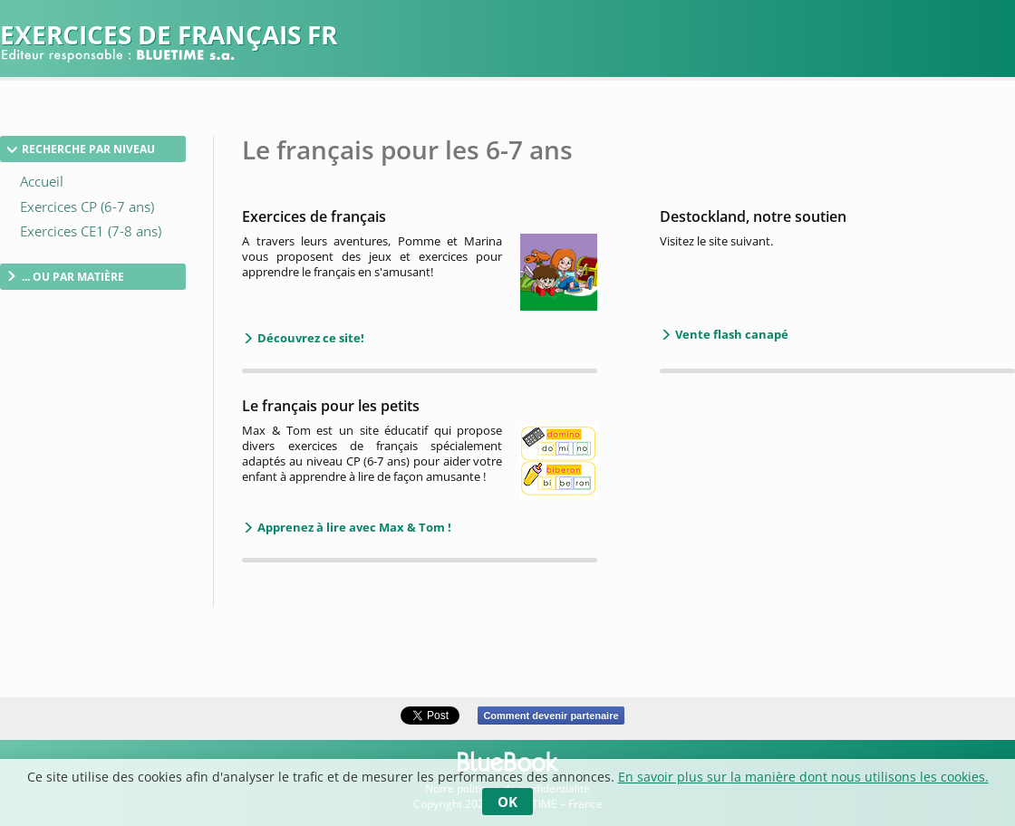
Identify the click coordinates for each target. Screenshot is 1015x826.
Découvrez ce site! (309, 338)
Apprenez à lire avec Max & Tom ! (353, 527)
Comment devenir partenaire (550, 715)
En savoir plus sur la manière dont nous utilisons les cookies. (803, 776)
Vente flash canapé (730, 334)
